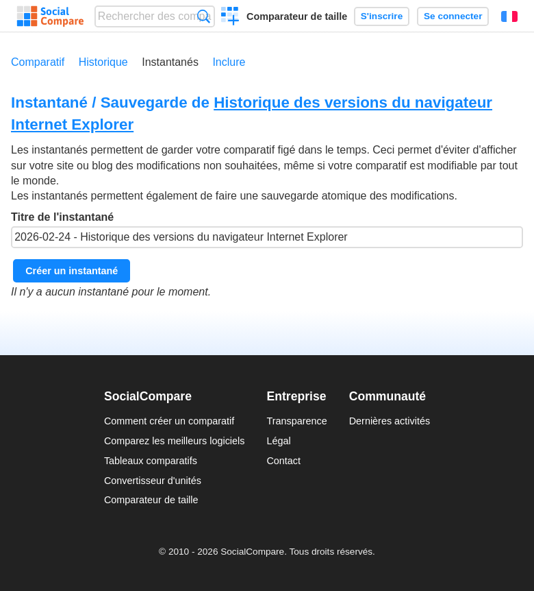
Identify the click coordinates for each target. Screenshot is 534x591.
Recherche (203, 16)
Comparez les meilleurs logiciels (174, 440)
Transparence (296, 420)
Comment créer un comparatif (169, 420)
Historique (103, 62)
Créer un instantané (71, 270)
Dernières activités (389, 420)
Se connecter (453, 16)
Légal (278, 440)
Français (509, 16)
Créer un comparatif (230, 17)
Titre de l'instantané (267, 229)
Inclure (228, 62)
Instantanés (170, 62)
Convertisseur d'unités (152, 480)
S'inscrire (382, 16)
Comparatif (37, 62)
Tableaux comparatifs (150, 460)
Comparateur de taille (296, 16)
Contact (283, 460)
